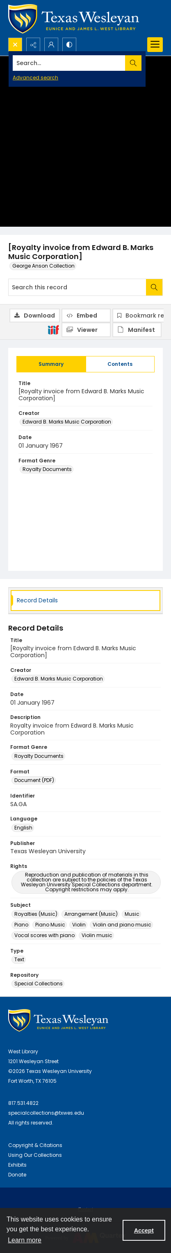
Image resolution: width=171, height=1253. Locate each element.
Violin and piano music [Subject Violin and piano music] (122, 924)
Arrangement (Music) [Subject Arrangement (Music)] (91, 913)
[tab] (51, 364)
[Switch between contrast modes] (69, 44)
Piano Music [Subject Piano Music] (50, 924)
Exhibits (17, 1164)
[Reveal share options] (33, 44)
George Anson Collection (43, 265)
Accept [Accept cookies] (144, 1230)
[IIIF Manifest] (137, 329)
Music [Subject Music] (132, 913)
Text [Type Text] (19, 959)
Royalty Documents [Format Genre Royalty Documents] (47, 469)
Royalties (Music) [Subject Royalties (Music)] (35, 913)
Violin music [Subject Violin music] (97, 935)
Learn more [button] (24, 1240)
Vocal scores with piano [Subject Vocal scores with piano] (44, 935)
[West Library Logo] (58, 1020)
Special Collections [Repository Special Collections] (38, 983)
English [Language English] (23, 827)
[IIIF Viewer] (86, 329)
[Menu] (155, 44)
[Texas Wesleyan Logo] (73, 19)
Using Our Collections (35, 1155)
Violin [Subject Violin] (79, 924)
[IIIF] (53, 329)
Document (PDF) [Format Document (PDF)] (34, 780)
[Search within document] (154, 287)
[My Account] (51, 44)
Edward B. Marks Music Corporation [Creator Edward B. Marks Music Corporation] (67, 421)
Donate (17, 1174)
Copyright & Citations (35, 1145)
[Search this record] (77, 287)
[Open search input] (15, 44)
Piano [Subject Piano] (21, 924)
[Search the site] (69, 63)
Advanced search (35, 77)
